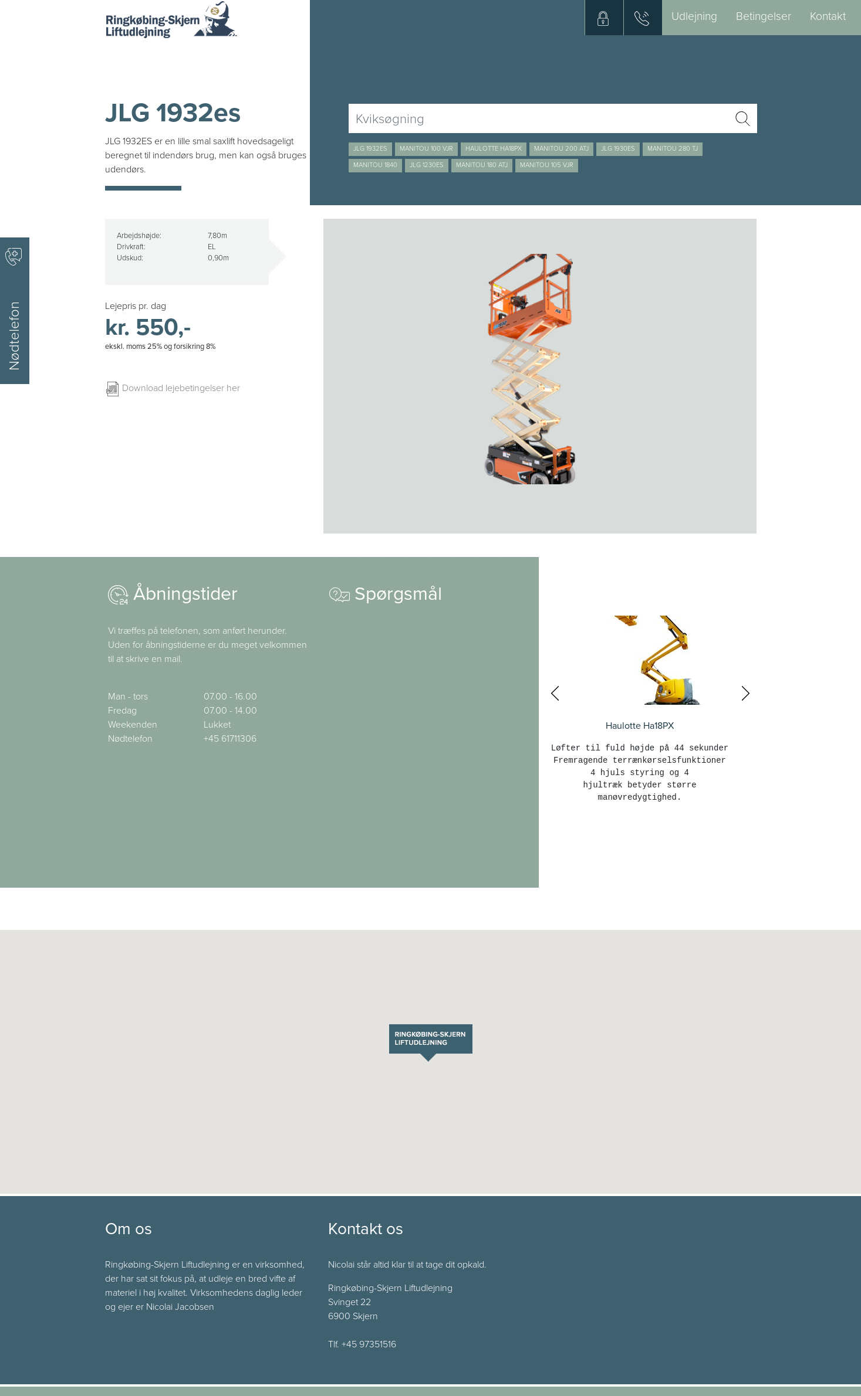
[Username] (538, 118)
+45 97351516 (369, 1344)
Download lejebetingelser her (172, 388)
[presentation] (555, 693)
